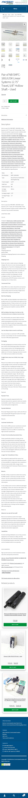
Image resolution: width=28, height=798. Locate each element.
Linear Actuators (9, 150)
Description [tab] (4, 115)
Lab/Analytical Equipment (19, 148)
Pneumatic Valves (16, 158)
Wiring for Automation (12, 165)
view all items (16, 139)
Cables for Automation (10, 222)
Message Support (8, 745)
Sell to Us (5, 736)
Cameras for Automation (15, 143)
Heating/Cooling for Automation (9, 147)
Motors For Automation (14, 154)
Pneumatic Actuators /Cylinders (13, 237)
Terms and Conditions (8, 738)
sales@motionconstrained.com (21, 2)
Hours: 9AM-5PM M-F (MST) (10, 749)
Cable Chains (19, 141)
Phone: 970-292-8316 (9, 747)
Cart (22, 794)
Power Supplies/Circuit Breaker (9, 156)
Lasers (3, 150)
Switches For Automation (7, 163)
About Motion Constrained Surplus (11, 732)
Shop (9, 14)
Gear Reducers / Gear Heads (13, 228)
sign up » (3, 558)
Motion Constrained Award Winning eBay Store (14, 725)
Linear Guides (16, 150)
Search (14, 795)
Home (5, 14)
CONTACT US (9, 135)
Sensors (16, 160)
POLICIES (3, 135)
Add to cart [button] (15, 624)
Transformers (17, 163)
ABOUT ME (15, 135)
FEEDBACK (21, 135)
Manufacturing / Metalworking (9, 234)
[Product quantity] (5, 101)
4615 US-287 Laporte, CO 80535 (12, 751)
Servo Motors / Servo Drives (18, 241)
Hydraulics (20, 147)
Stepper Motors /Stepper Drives (15, 161)
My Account (4, 795)
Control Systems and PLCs (17, 145)
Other (12, 14)
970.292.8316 (24, 1)
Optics (22, 154)
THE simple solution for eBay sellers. (10, 578)
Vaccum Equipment (19, 245)
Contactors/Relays (6, 145)
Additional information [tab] (7, 119)
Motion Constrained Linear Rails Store (12, 723)
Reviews (5, 734)
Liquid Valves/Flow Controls (15, 232)
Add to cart (13, 101)
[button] (24, 24)
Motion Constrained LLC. (16, 563)
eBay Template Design (7, 567)
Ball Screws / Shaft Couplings (8, 141)
